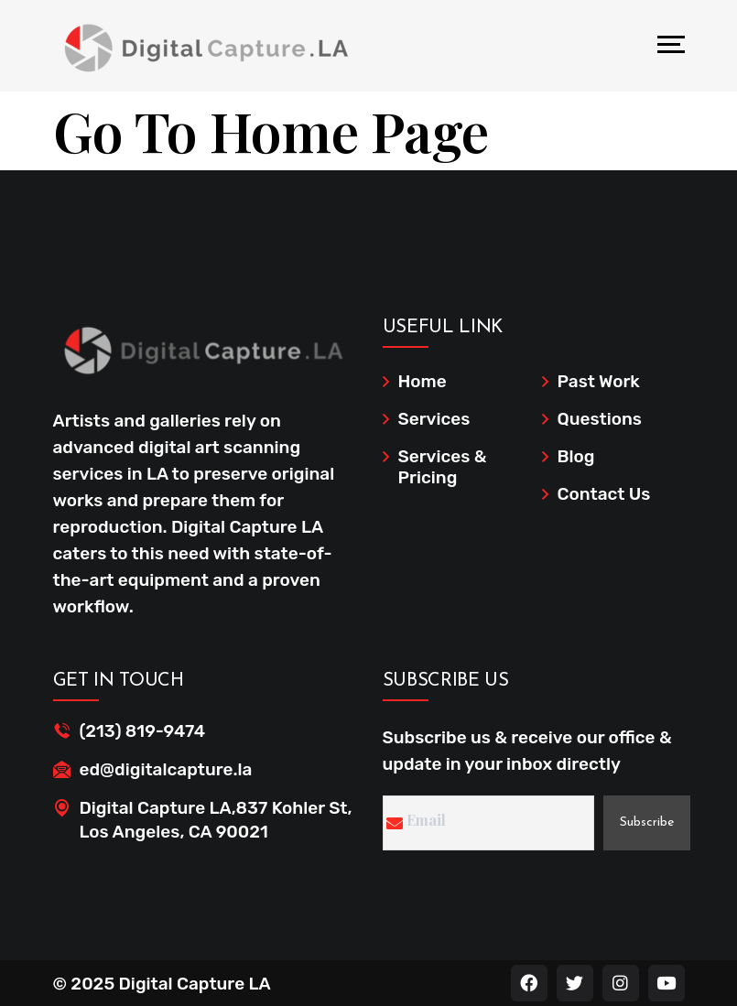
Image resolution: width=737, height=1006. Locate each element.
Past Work (599, 381)
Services (434, 418)
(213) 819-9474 (143, 730)
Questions (600, 418)
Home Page (349, 130)
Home (422, 381)
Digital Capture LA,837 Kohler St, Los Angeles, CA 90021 (216, 819)
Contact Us (604, 493)
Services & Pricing (442, 467)
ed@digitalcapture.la (166, 769)
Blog (576, 456)
